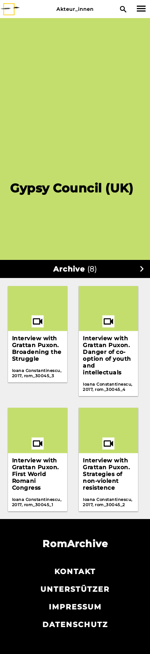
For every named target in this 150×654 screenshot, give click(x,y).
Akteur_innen (75, 9)
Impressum (75, 607)
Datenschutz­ (75, 624)
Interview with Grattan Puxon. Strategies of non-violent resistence (106, 474)
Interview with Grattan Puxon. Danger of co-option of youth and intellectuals (107, 355)
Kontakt (75, 571)
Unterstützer (75, 589)
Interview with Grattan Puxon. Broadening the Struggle (37, 348)
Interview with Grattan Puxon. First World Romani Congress (35, 474)
